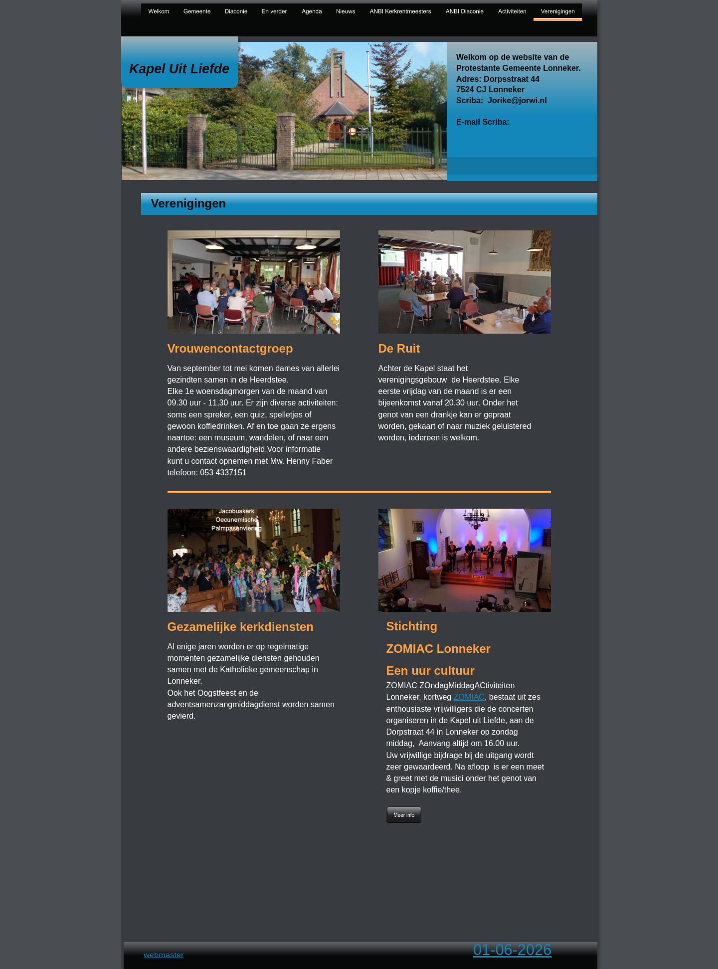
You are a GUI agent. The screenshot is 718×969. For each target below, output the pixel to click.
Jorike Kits (532, 121)
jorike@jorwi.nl (515, 132)
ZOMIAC (469, 697)
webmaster (163, 955)
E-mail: (469, 132)
